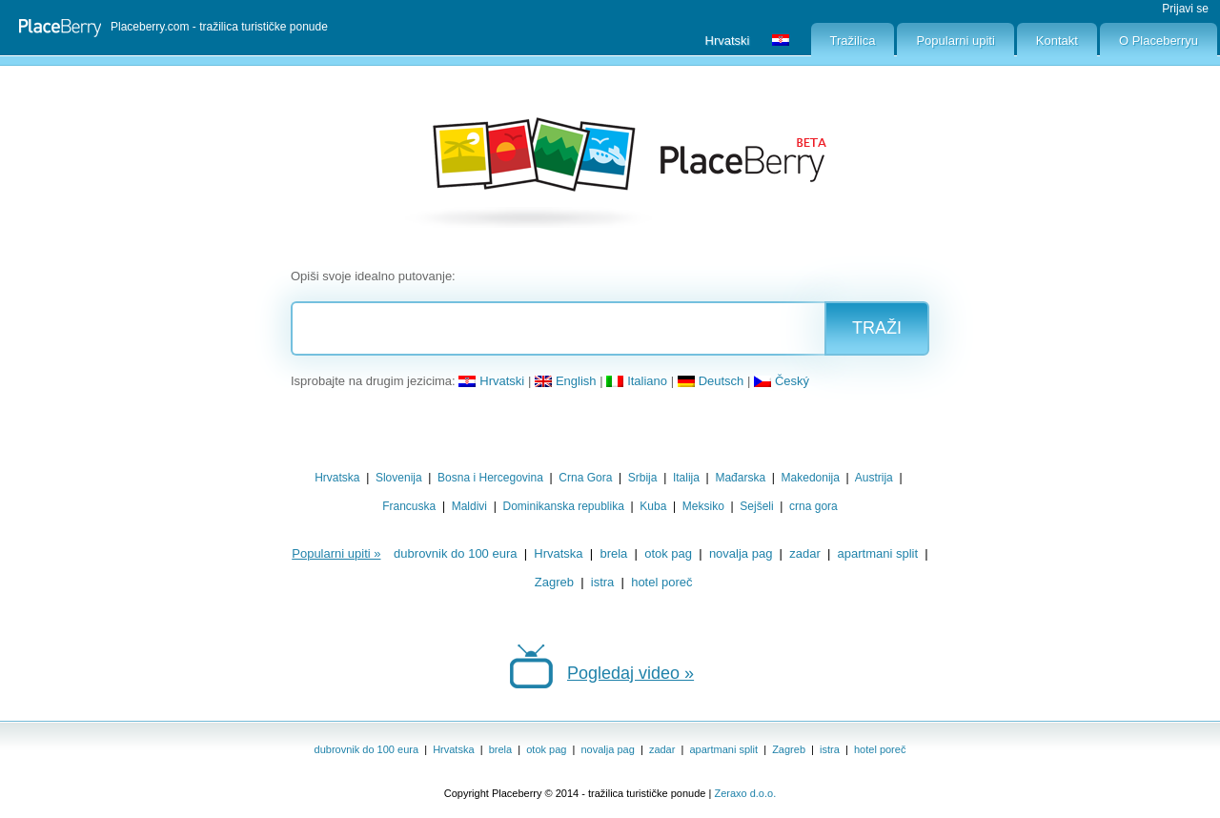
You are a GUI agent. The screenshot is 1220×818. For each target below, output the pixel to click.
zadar (805, 553)
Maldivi (469, 506)
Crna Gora (585, 477)
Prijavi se (1185, 8)
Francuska (409, 506)
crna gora (813, 506)
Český (781, 381)
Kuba (653, 506)
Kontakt (1057, 40)
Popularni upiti (955, 40)
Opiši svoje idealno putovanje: (373, 276)
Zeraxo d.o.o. (745, 793)
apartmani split (878, 553)
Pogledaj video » (630, 673)
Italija (686, 477)
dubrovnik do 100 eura (455, 553)
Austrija (874, 477)
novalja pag (741, 553)
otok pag (668, 553)
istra (603, 582)
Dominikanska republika (562, 506)
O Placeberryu (1158, 40)
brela (613, 553)
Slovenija (399, 477)
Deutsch (711, 381)
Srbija (643, 477)
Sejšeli (756, 506)
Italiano (636, 381)
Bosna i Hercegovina (490, 477)
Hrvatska (337, 477)
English (566, 381)
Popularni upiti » (336, 553)
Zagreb (554, 582)
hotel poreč (661, 582)
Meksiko (703, 506)
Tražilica (853, 40)
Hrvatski (491, 381)
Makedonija (811, 477)
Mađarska (740, 477)
